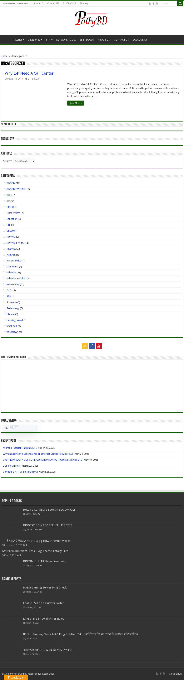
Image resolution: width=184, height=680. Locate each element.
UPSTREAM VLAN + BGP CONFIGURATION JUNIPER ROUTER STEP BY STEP (43, 459)
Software (12, 302)
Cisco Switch (13, 212)
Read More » (76, 103)
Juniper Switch (14, 260)
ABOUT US (104, 39)
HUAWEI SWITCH (16, 242)
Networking (13, 284)
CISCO (10, 207)
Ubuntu (11, 314)
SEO (9, 296)
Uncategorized (15, 320)
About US (38, 3)
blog (9, 201)
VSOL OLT (12, 326)
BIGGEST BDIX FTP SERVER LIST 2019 (47, 525)
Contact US (53, 3)
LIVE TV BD (12, 266)
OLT (9, 290)
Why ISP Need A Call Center (29, 73)
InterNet (11, 248)
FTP (48, 39)
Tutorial (17, 39)
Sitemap (84, 3)
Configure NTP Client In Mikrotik (20, 471)
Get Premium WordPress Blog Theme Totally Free (35, 551)
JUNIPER (11, 254)
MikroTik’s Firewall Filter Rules (43, 618)
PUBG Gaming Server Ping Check (45, 587)
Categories (34, 39)
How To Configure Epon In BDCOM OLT (49, 509)
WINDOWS (12, 332)
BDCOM (11, 183)
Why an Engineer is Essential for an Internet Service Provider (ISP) (38, 453)
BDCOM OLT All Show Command (44, 561)
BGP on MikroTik (12, 465)
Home (6, 39)
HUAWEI (11, 236)
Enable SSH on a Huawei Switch (43, 603)
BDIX (9, 195)
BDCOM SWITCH (16, 189)
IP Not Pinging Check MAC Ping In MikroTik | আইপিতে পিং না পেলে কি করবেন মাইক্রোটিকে (80, 634)
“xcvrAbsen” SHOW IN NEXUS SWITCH (48, 650)
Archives (7, 161)
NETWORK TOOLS (66, 39)
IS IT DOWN (87, 39)
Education (12, 218)
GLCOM (11, 230)
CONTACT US (121, 39)
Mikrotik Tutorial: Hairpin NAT (19, 447)
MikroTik (11, 272)
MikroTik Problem (16, 278)
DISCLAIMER (69, 3)
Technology (13, 308)
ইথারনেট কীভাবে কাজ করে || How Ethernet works (38, 541)
